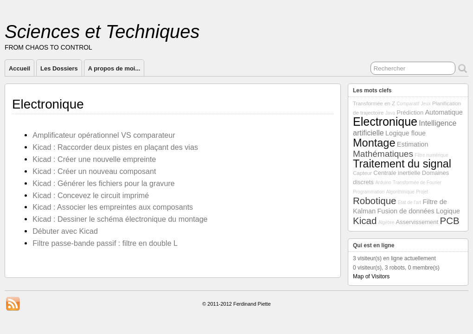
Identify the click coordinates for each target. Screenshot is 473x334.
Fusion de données (406, 211)
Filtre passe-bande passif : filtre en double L (105, 243)
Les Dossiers (59, 68)
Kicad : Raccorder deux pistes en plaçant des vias (115, 147)
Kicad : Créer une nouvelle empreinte (94, 159)
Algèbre (386, 222)
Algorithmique (400, 191)
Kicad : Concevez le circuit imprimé (90, 195)
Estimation (412, 144)
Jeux (426, 103)
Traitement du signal (402, 164)
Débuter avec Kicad (65, 231)
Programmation (368, 191)
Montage (374, 143)
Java (390, 113)
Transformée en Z (374, 103)
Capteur (362, 173)
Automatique (443, 112)
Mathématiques (383, 154)
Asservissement (417, 221)
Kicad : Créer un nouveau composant (94, 171)
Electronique (385, 121)
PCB (450, 220)
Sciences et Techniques (102, 31)
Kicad (365, 220)
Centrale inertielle (396, 172)
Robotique (374, 200)
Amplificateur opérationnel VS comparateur (103, 135)
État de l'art (409, 202)
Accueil (19, 68)
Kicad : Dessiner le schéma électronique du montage (119, 219)
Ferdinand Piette (252, 304)
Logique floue (405, 133)
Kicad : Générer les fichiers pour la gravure (103, 183)
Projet (422, 191)
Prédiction (409, 112)
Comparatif (407, 103)
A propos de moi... (114, 68)
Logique (448, 211)
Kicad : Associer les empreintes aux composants (112, 207)
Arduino (383, 182)
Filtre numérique (431, 155)
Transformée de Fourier (417, 182)
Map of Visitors (371, 276)
